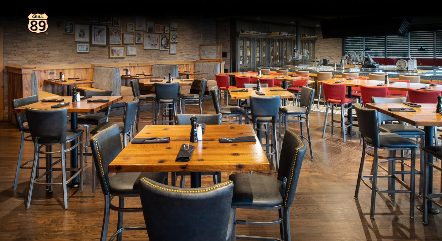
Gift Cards (101, 29)
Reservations (106, 15)
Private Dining (378, 15)
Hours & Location (173, 15)
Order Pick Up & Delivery (296, 15)
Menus (229, 15)
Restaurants (194, 29)
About (143, 29)
